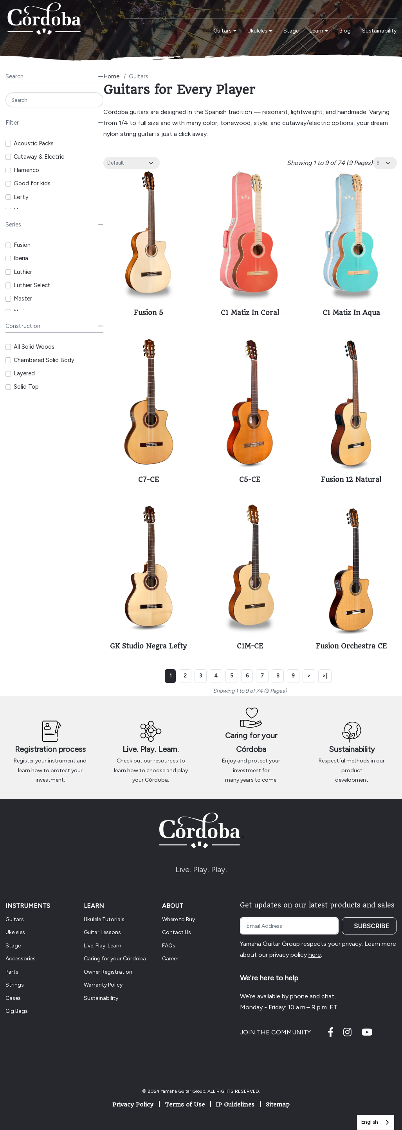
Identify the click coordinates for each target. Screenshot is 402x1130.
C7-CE (148, 480)
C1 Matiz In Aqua (351, 313)
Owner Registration (108, 972)
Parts (11, 972)
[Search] (54, 100)
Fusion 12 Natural (351, 480)
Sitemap (278, 1104)
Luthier (23, 271)
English (369, 1122)
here (314, 954)
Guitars (14, 919)
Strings (14, 985)
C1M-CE (250, 646)
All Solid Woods (34, 346)
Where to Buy (178, 919)
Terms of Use (185, 1104)
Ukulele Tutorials (104, 919)
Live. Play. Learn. (151, 749)
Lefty (21, 197)
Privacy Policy (132, 1104)
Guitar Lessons (102, 932)
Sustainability (352, 749)
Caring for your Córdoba (115, 958)
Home (111, 76)
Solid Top (26, 386)
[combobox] (375, 1122)
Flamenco (26, 170)
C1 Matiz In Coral (250, 313)
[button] (225, 31)
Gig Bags (16, 1011)
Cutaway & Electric (39, 156)
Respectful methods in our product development (352, 770)
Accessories (20, 958)
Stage (13, 945)
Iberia (21, 258)
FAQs (168, 945)
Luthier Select (32, 285)
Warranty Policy (103, 985)
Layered (24, 373)
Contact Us (176, 932)
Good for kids (32, 183)
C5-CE (249, 480)
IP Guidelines (235, 1104)
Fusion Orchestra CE (351, 646)
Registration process (50, 749)
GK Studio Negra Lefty (148, 646)
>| (325, 676)
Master (23, 298)
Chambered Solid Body (44, 360)
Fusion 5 (148, 313)
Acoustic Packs (34, 143)
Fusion (22, 244)
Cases (13, 998)
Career (170, 958)
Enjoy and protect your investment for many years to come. (251, 770)
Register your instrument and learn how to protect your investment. (50, 770)
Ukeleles (15, 932)
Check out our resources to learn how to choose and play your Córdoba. (151, 770)
